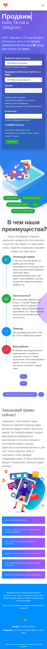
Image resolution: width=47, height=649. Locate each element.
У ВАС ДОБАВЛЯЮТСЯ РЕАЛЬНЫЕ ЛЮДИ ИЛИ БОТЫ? (23, 564)
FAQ (35, 204)
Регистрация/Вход (23, 211)
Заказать (12, 142)
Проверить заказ (31, 198)
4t (23, 383)
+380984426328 (28, 626)
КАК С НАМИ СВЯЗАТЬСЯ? (16, 520)
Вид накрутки (23, 73)
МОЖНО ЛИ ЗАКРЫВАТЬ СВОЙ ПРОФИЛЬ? (23, 575)
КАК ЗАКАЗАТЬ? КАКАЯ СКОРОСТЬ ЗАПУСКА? (20, 543)
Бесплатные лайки (18, 204)
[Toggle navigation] (43, 5)
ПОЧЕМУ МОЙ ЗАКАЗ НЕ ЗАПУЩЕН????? (22, 553)
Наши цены (11, 198)
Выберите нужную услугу (17, 58)
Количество (11, 111)
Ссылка (9, 85)
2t (23, 376)
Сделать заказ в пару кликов (20, 394)
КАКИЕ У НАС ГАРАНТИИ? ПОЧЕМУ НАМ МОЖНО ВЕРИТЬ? (22, 531)
